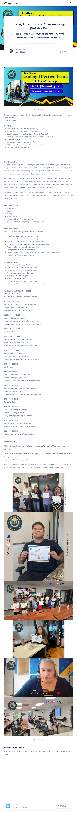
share (62, 52)
